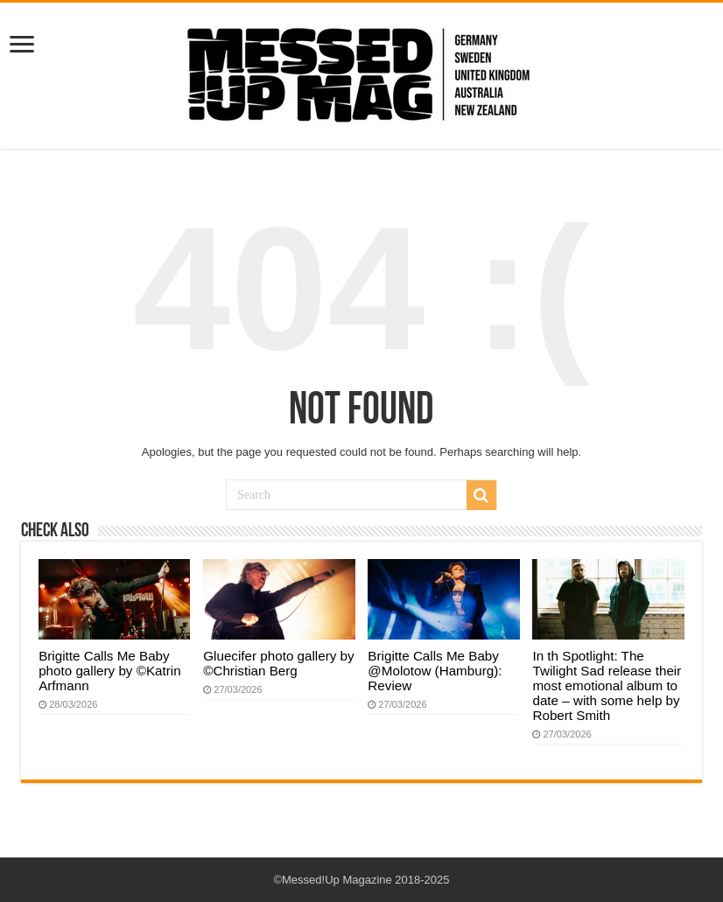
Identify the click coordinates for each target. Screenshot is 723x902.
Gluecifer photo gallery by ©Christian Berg (278, 663)
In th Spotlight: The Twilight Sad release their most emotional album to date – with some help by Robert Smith (606, 685)
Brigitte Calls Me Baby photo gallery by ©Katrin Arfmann (109, 670)
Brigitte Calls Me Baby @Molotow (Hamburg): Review (435, 670)
